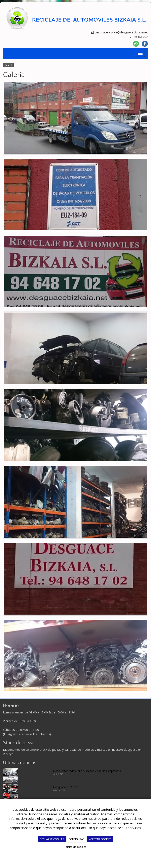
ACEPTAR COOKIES (100, 839)
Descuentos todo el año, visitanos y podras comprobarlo (87, 771)
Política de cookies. (75, 847)
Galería (8, 64)
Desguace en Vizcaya (66, 787)
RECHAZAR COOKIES (52, 839)
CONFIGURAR (76, 839)
